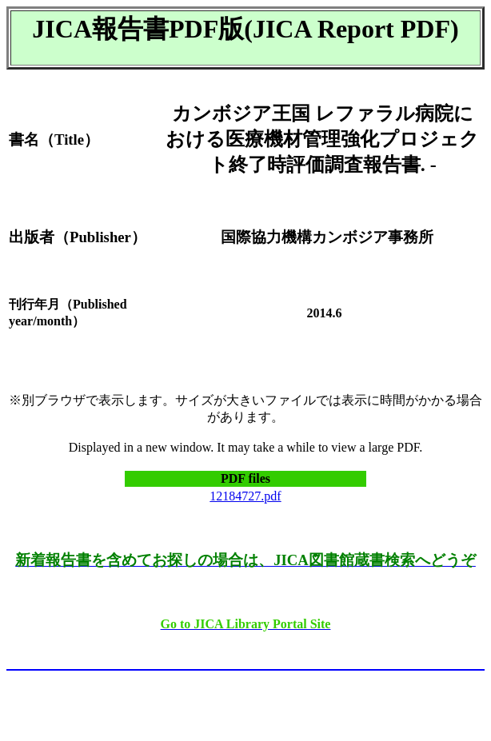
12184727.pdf (245, 496)
